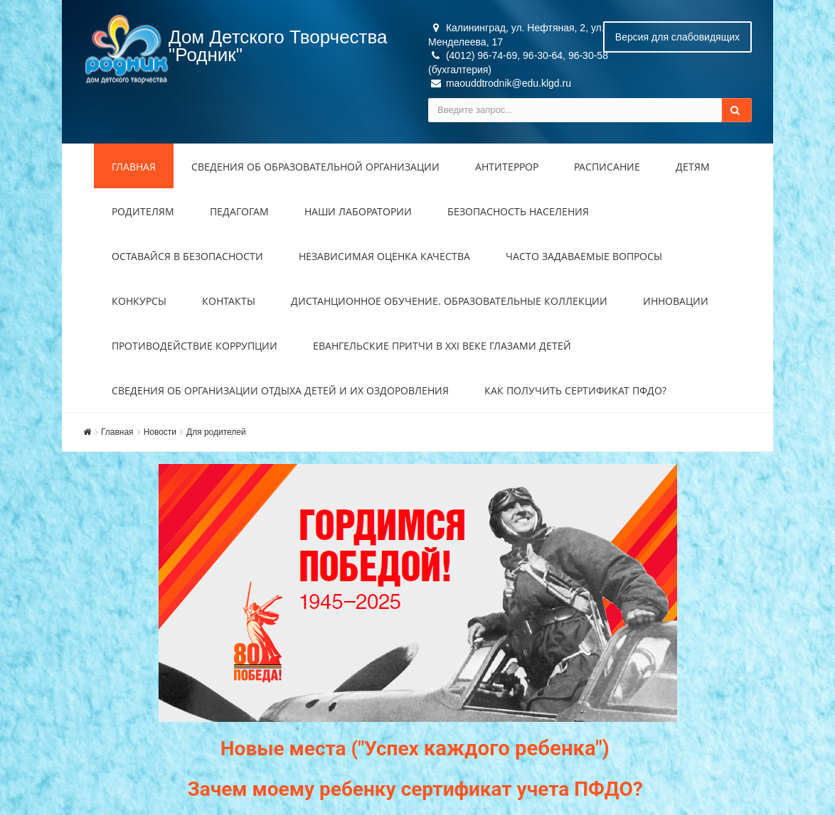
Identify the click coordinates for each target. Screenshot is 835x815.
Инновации (675, 301)
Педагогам (239, 211)
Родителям (143, 211)
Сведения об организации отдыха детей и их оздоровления (280, 390)
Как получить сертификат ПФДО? (575, 390)
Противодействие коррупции (194, 345)
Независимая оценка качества (384, 256)
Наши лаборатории (358, 211)
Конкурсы (139, 301)
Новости (160, 432)
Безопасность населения (518, 211)
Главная (134, 166)
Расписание (607, 166)
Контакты (228, 301)
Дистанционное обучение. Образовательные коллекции (449, 301)
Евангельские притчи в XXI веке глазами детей (442, 345)
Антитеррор (506, 166)
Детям (693, 166)
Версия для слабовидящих (677, 37)
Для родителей (216, 432)
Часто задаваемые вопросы (584, 256)
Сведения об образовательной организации (315, 166)
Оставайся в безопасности (187, 256)
